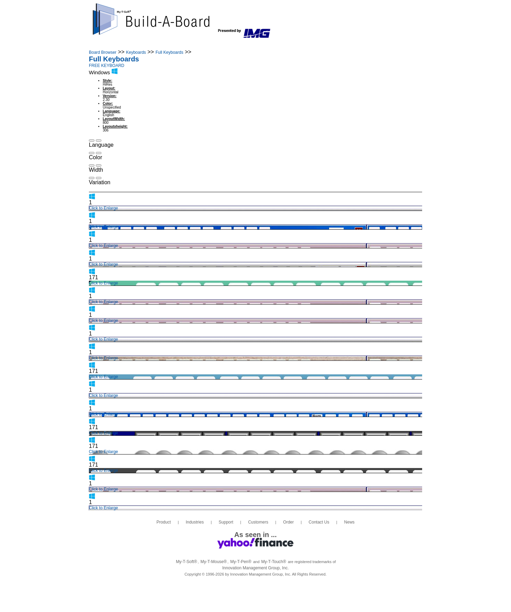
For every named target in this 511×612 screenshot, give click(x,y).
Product (120, 44)
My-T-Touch (273, 561)
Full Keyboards (169, 52)
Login (388, 44)
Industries (157, 44)
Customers (237, 44)
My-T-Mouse (214, 561)
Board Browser (102, 52)
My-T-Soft (186, 561)
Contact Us (310, 44)
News (347, 44)
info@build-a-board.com (373, 22)
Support (197, 44)
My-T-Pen (240, 561)
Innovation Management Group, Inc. (255, 568)
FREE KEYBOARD (106, 65)
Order (273, 44)
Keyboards (136, 52)
